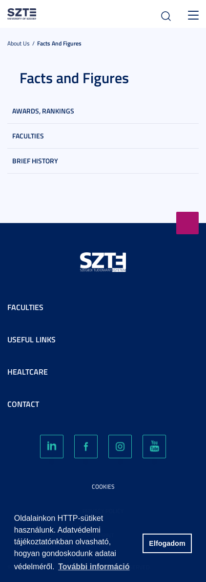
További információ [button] (93, 566)
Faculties (28, 135)
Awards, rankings (43, 110)
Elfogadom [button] (167, 543)
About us (18, 43)
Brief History (35, 160)
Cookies (103, 486)
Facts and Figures (59, 43)
